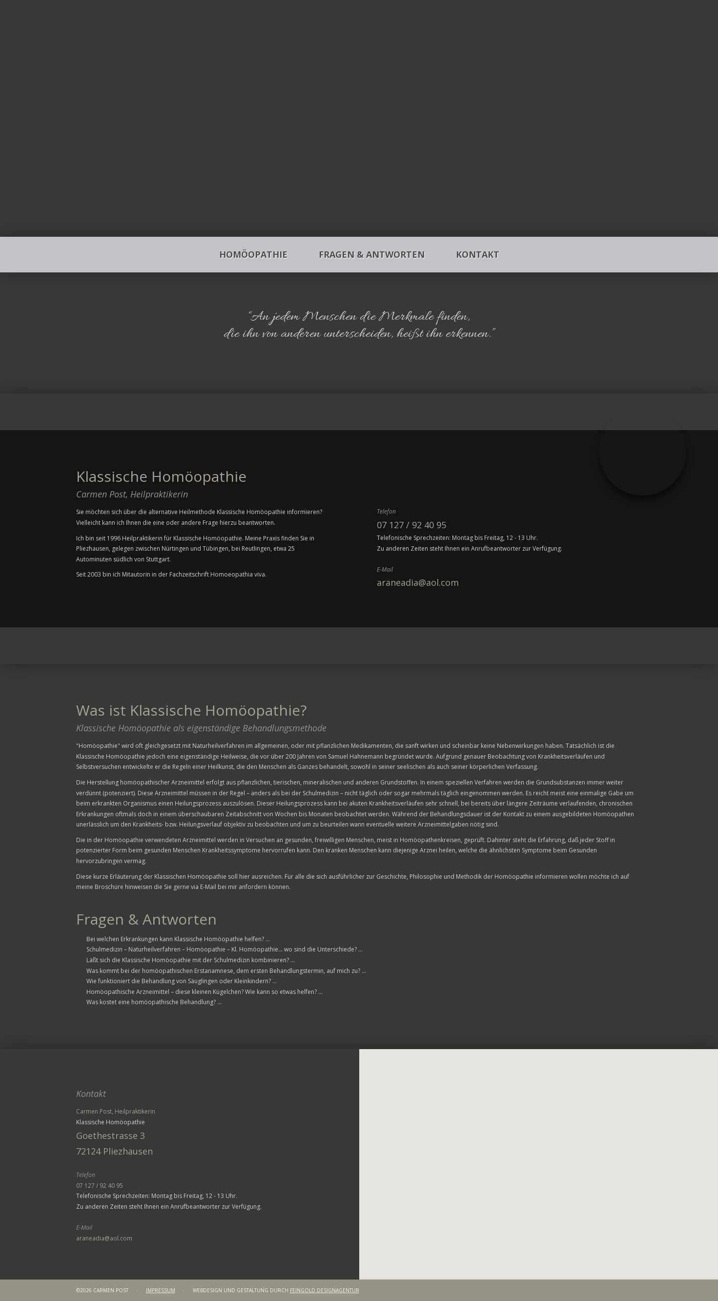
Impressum (160, 1290)
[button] (538, 1147)
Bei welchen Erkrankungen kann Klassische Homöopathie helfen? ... (178, 939)
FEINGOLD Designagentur (324, 1290)
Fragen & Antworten (372, 254)
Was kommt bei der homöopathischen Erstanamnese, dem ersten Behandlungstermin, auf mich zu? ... (226, 971)
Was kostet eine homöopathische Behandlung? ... (154, 1002)
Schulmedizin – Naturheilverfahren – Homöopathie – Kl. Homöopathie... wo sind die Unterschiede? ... (224, 949)
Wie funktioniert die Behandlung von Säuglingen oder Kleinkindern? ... (181, 981)
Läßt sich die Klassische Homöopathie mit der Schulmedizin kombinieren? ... (190, 960)
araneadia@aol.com (418, 582)
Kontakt (477, 254)
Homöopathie (253, 254)
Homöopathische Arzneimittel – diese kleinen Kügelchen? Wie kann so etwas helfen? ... (204, 992)
